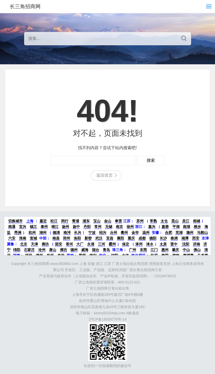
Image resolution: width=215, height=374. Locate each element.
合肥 (168, 232)
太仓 (164, 221)
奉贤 (118, 221)
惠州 (165, 250)
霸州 (112, 244)
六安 (11, 238)
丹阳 (87, 227)
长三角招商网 (25, 6)
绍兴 (102, 232)
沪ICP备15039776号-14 (108, 319)
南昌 (56, 238)
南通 (11, 227)
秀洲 (17, 232)
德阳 (152, 238)
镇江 (33, 227)
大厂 (79, 244)
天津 (34, 244)
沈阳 (185, 244)
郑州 (66, 238)
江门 (154, 250)
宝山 (96, 221)
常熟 (153, 221)
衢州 (124, 232)
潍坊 (63, 250)
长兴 (77, 232)
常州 (97, 227)
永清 (90, 244)
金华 (135, 232)
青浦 (75, 221)
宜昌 (109, 238)
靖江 (55, 227)
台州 (113, 232)
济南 (196, 244)
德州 (74, 250)
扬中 (76, 227)
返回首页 (104, 175)
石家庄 (29, 250)
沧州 (41, 250)
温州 (145, 232)
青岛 (106, 250)
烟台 (95, 250)
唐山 (52, 250)
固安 (58, 244)
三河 (101, 244)
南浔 (67, 232)
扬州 (65, 227)
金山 (107, 221)
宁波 (92, 232)
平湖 (176, 227)
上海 (29, 221)
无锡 (108, 227)
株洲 (174, 238)
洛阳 (77, 238)
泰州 (44, 227)
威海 (84, 250)
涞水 (149, 244)
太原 (163, 244)
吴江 (185, 221)
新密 (88, 238)
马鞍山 (202, 232)
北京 (23, 244)
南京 (119, 227)
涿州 (139, 244)
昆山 (175, 221)
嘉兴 (151, 227)
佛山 (197, 250)
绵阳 (16, 250)
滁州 (189, 232)
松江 (54, 221)
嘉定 (43, 221)
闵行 (64, 221)
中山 (186, 250)
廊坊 (45, 244)
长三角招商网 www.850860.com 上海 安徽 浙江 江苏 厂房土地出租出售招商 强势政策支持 (99, 264)
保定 (125, 244)
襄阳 (120, 238)
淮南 (22, 238)
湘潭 (185, 238)
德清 (56, 232)
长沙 (163, 238)
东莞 (143, 250)
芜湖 (179, 232)
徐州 (130, 227)
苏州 (140, 221)
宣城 (33, 238)
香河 (69, 244)
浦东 (86, 221)
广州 (132, 250)
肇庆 (175, 250)
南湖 (186, 227)
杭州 (32, 232)
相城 (196, 221)
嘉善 (165, 227)
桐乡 (197, 227)
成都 (142, 238)
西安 (195, 238)
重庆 (131, 238)
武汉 (98, 238)
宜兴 (22, 227)
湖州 (42, 232)
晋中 (173, 244)
